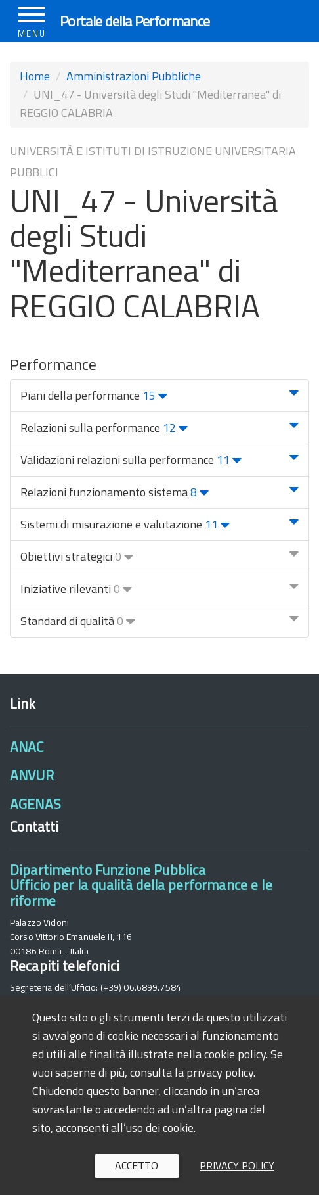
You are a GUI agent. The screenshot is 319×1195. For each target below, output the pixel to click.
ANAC (27, 746)
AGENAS (35, 803)
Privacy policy (237, 1165)
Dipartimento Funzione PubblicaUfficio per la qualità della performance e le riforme (141, 885)
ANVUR (32, 774)
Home (35, 76)
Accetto (136, 1165)
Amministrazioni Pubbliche (133, 76)
